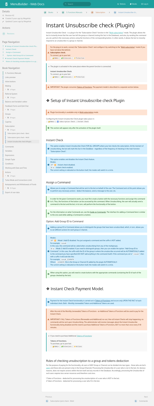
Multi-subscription (116, 33)
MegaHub (27, 18)
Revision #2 (8, 15)
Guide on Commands (98, 212)
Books (133, 4)
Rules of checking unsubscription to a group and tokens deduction (22, 61)
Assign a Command (13, 52)
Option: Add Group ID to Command (20, 55)
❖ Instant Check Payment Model (17, 58)
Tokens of (99, 301)
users (48, 368)
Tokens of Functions (84, 87)
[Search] (66, 4)
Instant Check (11, 49)
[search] (77, 4)
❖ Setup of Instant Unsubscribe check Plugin (21, 46)
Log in (144, 4)
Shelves (121, 4)
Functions (106, 301)
